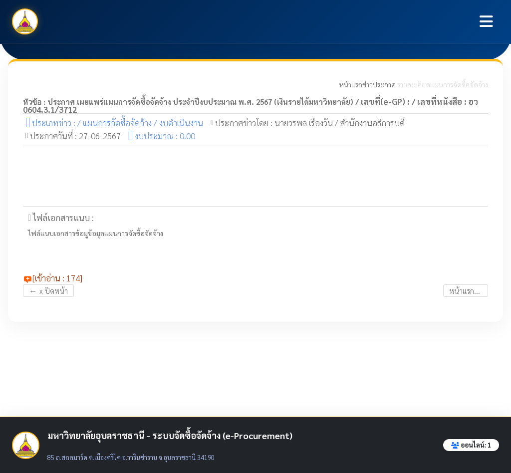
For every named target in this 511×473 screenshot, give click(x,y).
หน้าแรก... (465, 290)
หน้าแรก (350, 84)
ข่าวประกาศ (379, 84)
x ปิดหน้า (48, 290)
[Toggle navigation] (486, 21)
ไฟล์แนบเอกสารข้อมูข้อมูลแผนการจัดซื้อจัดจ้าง (95, 233)
